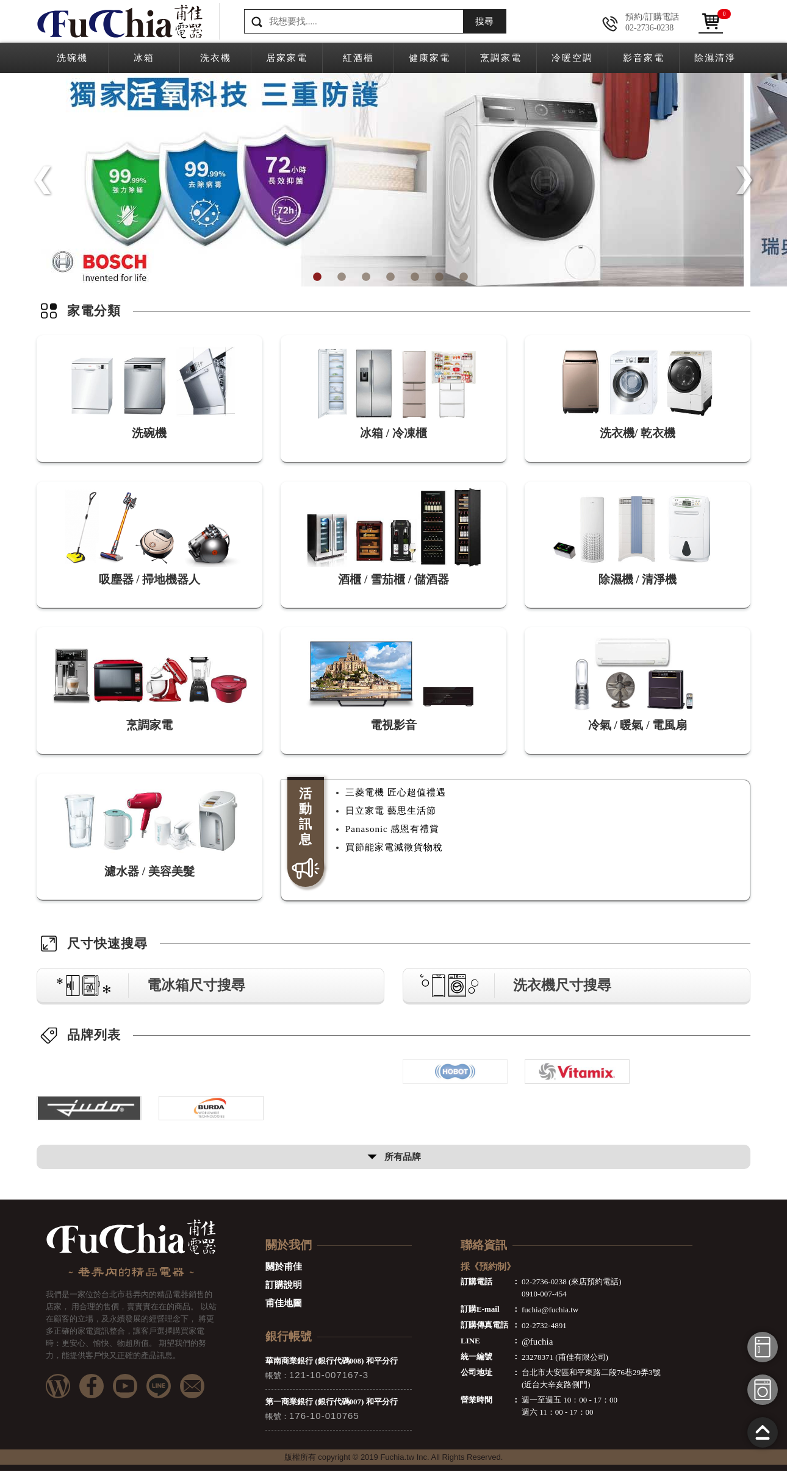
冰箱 (144, 58)
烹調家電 (501, 58)
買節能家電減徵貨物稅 (394, 848)
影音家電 (643, 58)
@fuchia (537, 1343)
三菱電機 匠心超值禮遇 (395, 793)
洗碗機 (72, 58)
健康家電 (429, 58)
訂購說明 (283, 1286)
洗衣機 (215, 58)
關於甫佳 (283, 1268)
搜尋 (484, 21)
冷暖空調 (572, 58)
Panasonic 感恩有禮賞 (392, 829)
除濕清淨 (715, 58)
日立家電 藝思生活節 (390, 811)
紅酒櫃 (358, 58)
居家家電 (286, 58)
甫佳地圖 (283, 1304)
